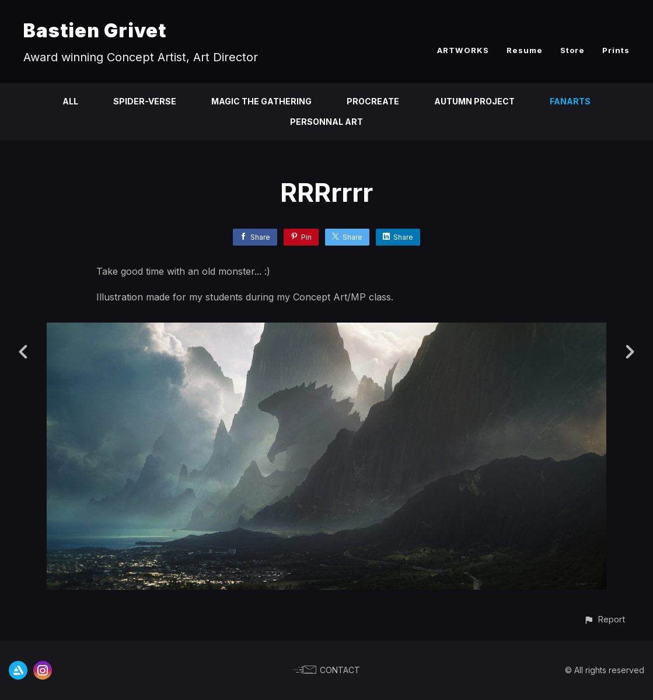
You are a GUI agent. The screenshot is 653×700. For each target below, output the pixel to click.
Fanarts (570, 101)
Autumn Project (474, 101)
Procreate (373, 101)
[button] (604, 619)
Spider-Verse (144, 101)
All (70, 101)
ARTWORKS (463, 50)
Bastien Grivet (94, 30)
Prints (616, 50)
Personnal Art (326, 122)
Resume (525, 50)
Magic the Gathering (261, 101)
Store (572, 50)
